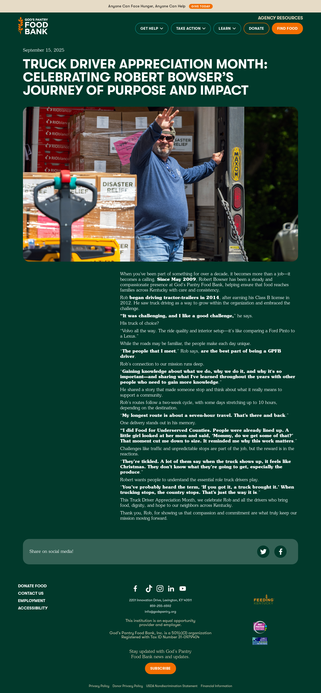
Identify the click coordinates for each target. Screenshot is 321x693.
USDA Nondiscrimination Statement (172, 686)
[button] (151, 28)
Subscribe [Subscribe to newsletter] (160, 668)
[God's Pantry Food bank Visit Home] (33, 25)
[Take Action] (191, 28)
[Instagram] (159, 588)
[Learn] (227, 28)
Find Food (287, 28)
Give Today (200, 6)
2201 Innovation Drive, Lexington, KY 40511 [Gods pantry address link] (160, 600)
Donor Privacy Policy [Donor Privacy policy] (128, 686)
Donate (256, 28)
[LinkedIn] (171, 588)
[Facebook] (135, 588)
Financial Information (216, 686)
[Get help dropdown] (151, 28)
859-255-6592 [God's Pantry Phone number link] (160, 606)
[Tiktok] (149, 588)
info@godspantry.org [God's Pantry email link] (160, 612)
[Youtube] (182, 588)
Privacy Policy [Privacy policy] (99, 686)
